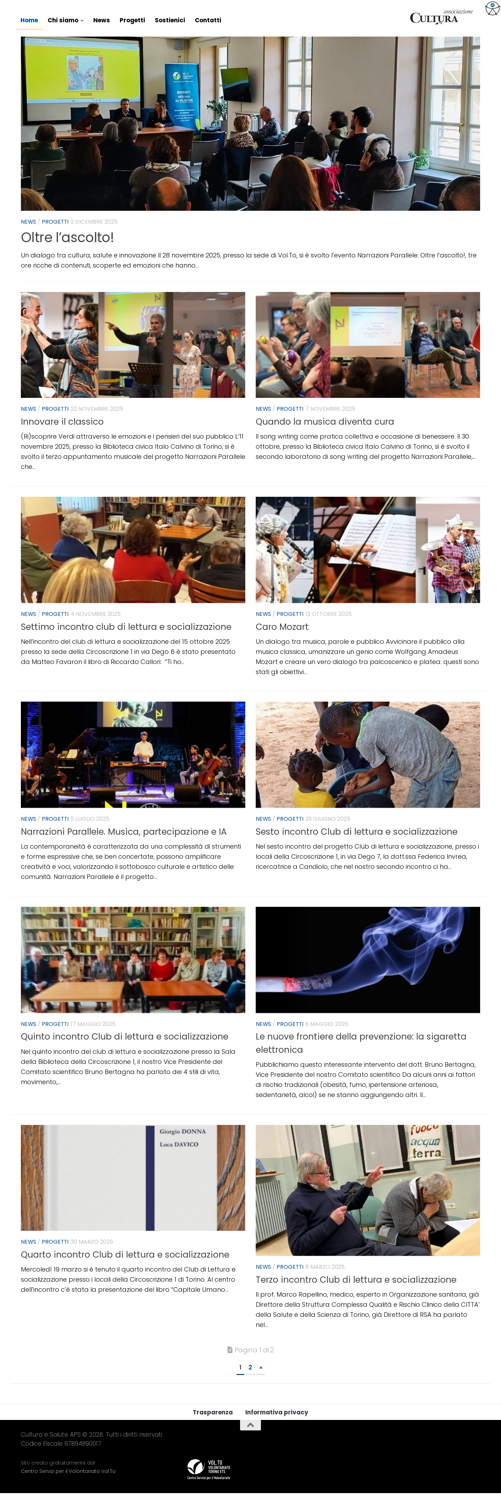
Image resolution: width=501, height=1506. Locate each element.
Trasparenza (213, 1425)
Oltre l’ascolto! (67, 250)
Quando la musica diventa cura (325, 434)
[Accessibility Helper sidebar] (492, 8)
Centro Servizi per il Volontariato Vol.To (68, 1484)
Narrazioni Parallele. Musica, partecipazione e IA (124, 845)
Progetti (132, 20)
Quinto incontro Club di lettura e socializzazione (124, 1049)
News (101, 20)
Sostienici (170, 20)
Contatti (208, 20)
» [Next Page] (260, 1380)
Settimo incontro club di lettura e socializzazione (126, 640)
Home (29, 20)
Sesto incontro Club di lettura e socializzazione (357, 845)
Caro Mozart (282, 640)
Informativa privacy (276, 1425)
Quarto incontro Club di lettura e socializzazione (125, 1267)
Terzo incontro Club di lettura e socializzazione (356, 1293)
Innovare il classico (62, 434)
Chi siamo (63, 20)
